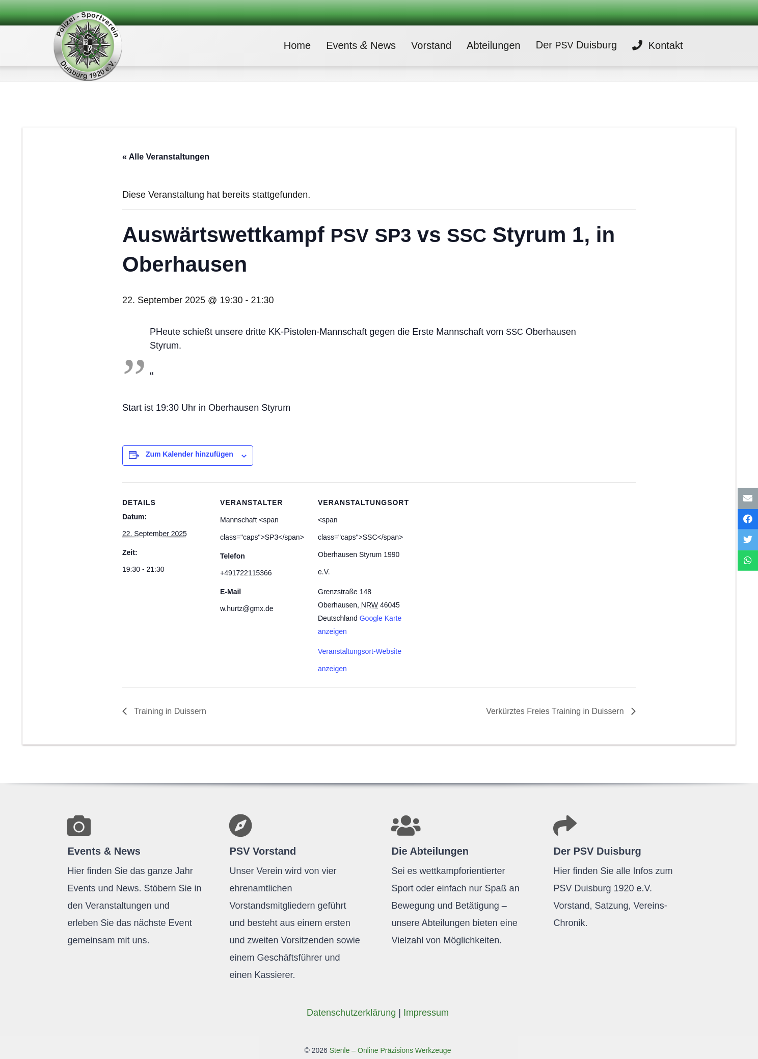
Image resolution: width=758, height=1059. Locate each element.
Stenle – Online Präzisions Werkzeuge (389, 1050)
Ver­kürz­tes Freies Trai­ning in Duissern (556, 711)
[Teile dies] (748, 519)
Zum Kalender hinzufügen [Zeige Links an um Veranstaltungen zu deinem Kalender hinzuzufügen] (189, 454)
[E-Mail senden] (748, 498)
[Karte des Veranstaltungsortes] (469, 552)
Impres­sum (426, 1013)
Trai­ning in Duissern (169, 711)
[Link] (100, 46)
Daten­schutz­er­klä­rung (351, 1013)
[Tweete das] (748, 540)
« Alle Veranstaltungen (165, 156)
